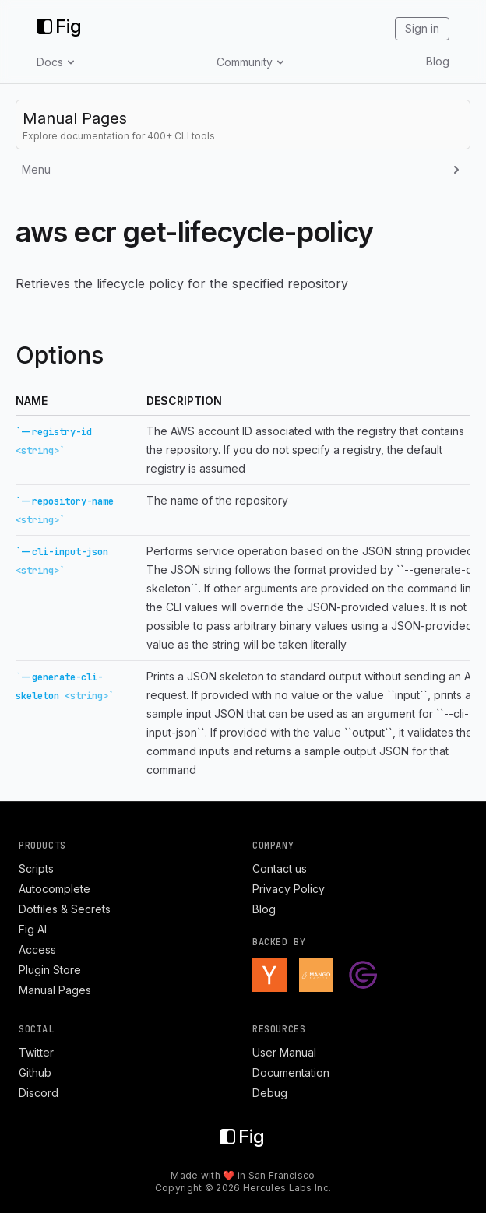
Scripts (36, 868)
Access (37, 949)
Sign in (422, 28)
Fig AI (33, 929)
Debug (269, 1092)
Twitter (36, 1052)
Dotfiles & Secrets (65, 909)
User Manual (284, 1052)
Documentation (290, 1072)
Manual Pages (55, 990)
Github (35, 1072)
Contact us (279, 868)
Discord (38, 1092)
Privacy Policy (288, 888)
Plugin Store (50, 969)
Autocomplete (54, 888)
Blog (437, 61)
